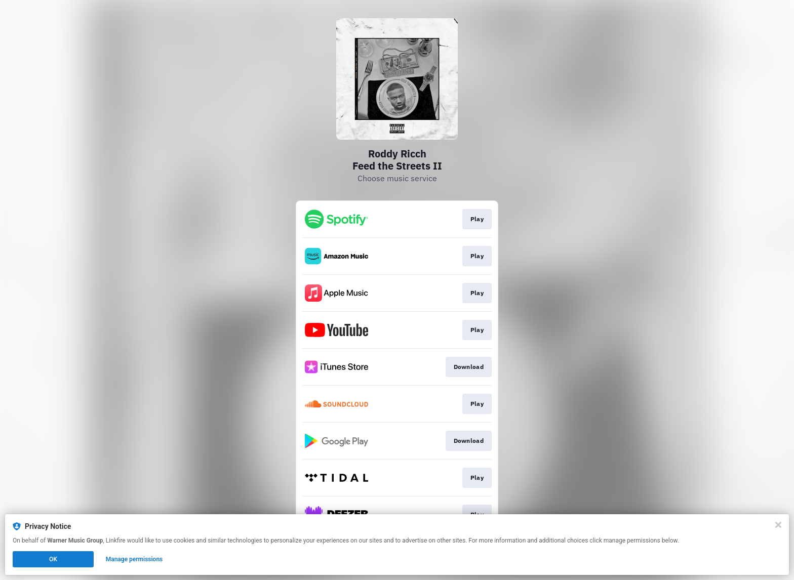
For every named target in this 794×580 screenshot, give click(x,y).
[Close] (778, 525)
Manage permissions (134, 559)
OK (53, 559)
